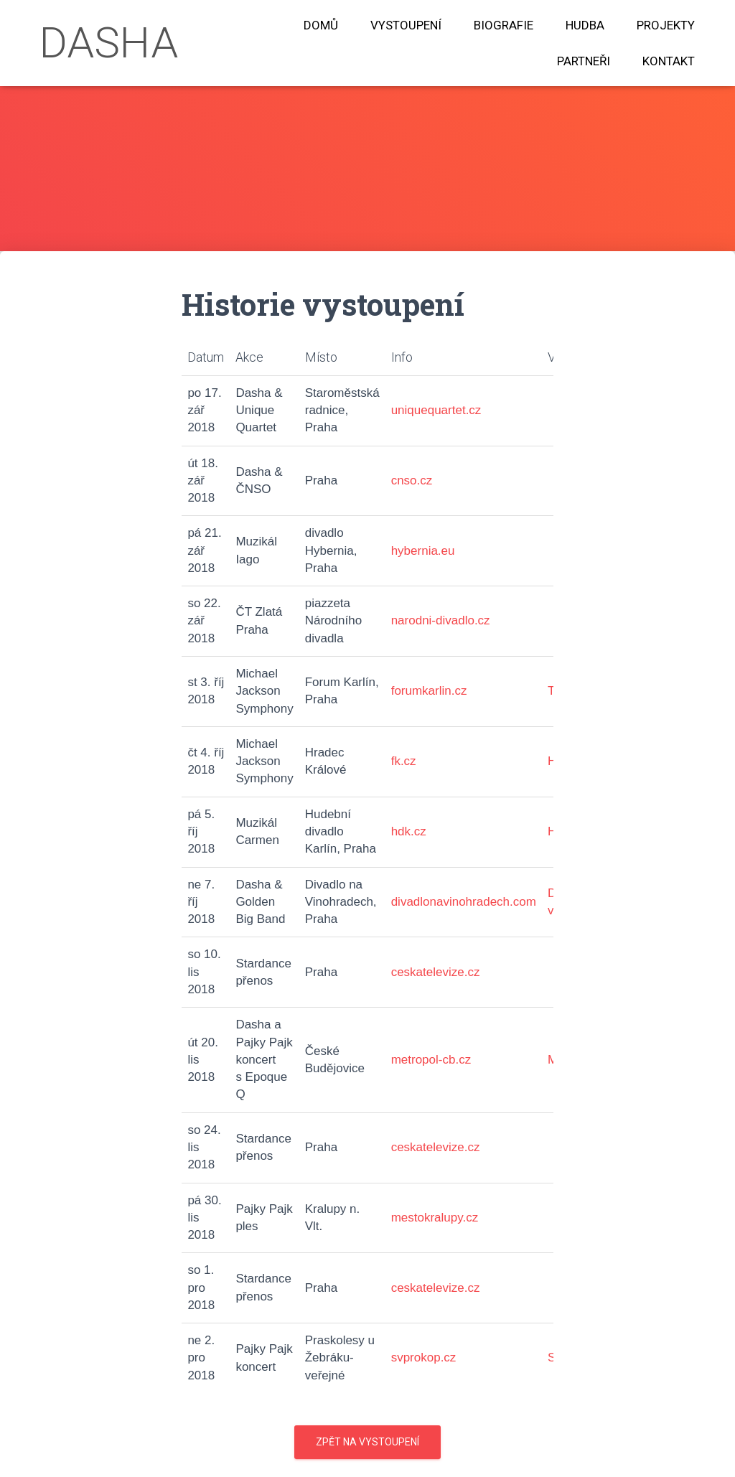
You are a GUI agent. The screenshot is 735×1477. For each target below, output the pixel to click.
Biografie (503, 25)
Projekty (666, 25)
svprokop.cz (424, 1357)
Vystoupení (405, 25)
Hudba (585, 25)
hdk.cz (408, 831)
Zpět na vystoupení (367, 1442)
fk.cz (403, 761)
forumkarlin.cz (429, 691)
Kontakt (668, 61)
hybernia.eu (423, 551)
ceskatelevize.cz (435, 972)
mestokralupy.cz (435, 1217)
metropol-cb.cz (431, 1059)
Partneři (583, 61)
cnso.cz (412, 480)
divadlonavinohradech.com (463, 902)
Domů (321, 25)
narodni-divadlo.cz (440, 620)
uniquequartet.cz (436, 410)
